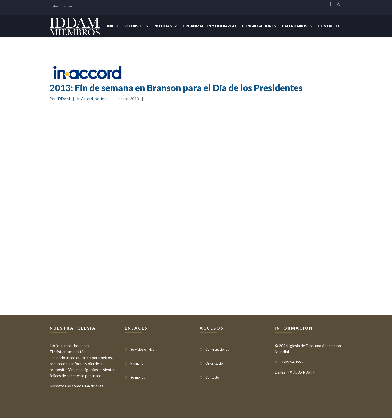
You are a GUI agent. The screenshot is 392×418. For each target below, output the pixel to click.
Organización (215, 364)
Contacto (328, 26)
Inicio (112, 26)
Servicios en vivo (142, 350)
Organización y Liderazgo (209, 26)
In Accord (85, 98)
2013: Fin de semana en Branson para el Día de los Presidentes (176, 87)
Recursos (134, 26)
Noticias (163, 26)
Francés (66, 6)
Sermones (137, 378)
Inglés (54, 6)
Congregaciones (259, 26)
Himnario (137, 364)
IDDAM (63, 98)
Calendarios (295, 26)
